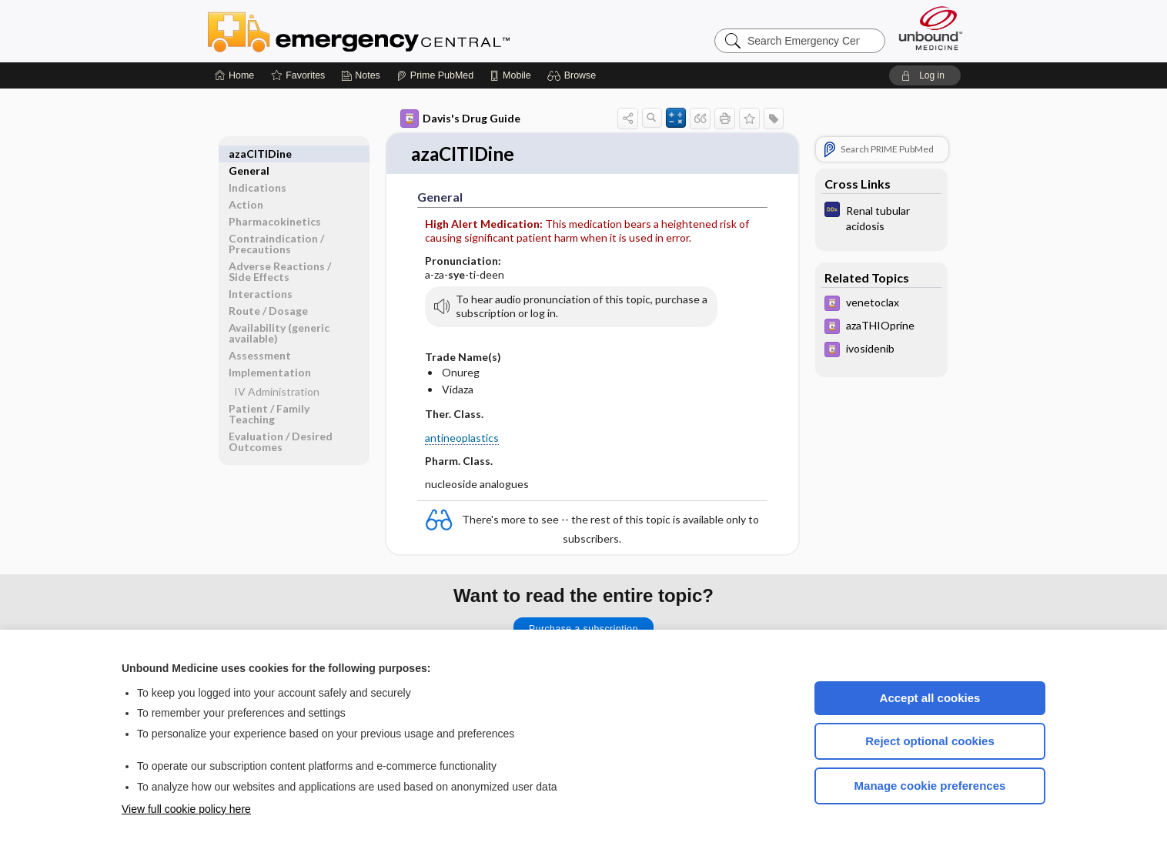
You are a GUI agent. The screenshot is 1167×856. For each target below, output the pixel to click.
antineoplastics (462, 438)
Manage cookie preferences (930, 785)
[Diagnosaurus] (881, 217)
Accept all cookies (930, 697)
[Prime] (434, 75)
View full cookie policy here (186, 809)
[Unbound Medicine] (931, 28)
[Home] (234, 75)
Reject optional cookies (930, 740)
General (249, 153)
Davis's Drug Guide (460, 118)
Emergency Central (398, 31)
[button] (573, 75)
